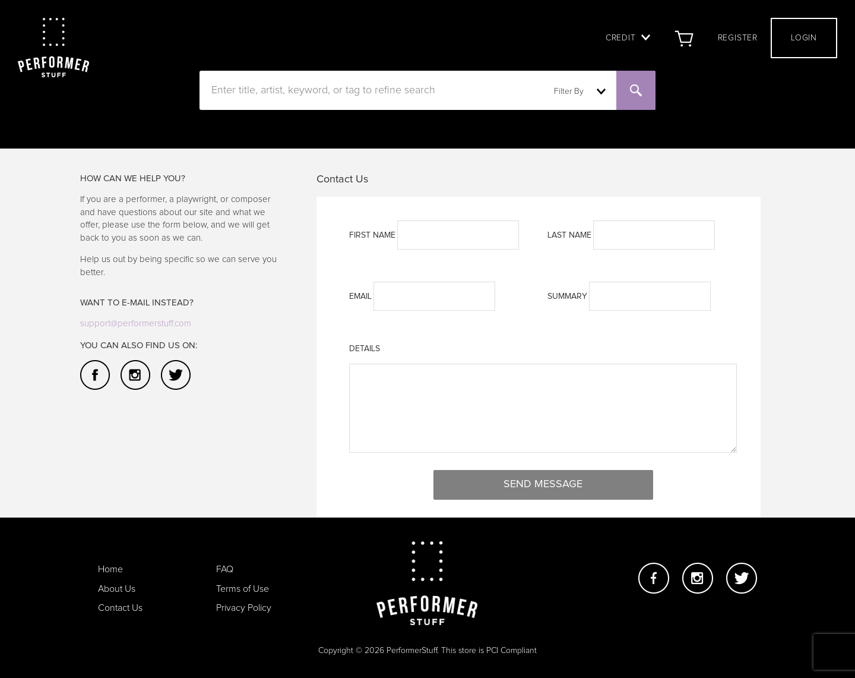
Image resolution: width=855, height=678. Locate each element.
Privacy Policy (243, 608)
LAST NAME (569, 235)
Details (364, 349)
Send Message (543, 484)
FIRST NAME (372, 235)
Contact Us (120, 608)
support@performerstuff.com (135, 323)
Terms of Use (242, 589)
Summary (567, 296)
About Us (116, 589)
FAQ (224, 569)
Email (360, 296)
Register (738, 38)
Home (110, 569)
